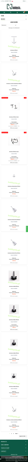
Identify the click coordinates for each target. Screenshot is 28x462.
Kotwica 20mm (14, 50)
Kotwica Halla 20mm (14, 386)
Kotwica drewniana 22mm (14, 186)
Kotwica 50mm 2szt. (14, 151)
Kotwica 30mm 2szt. (14, 117)
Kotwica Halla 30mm (14, 353)
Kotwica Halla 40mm (14, 319)
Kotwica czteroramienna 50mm (14, 420)
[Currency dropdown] (25, 1)
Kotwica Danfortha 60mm (14, 219)
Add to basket (14, 60)
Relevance (9, 25)
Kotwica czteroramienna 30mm (14, 83)
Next (16, 433)
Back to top (23, 436)
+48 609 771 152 (8, 1)
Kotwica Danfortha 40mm (14, 253)
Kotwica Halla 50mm (14, 286)
